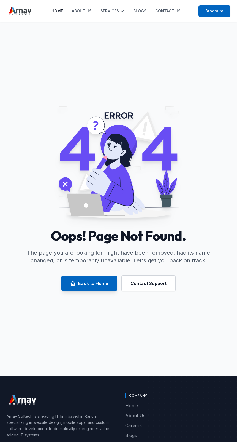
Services (112, 11)
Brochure (214, 11)
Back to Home (89, 283)
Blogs (139, 11)
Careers (133, 425)
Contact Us (168, 11)
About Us (82, 11)
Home (57, 11)
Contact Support (148, 283)
